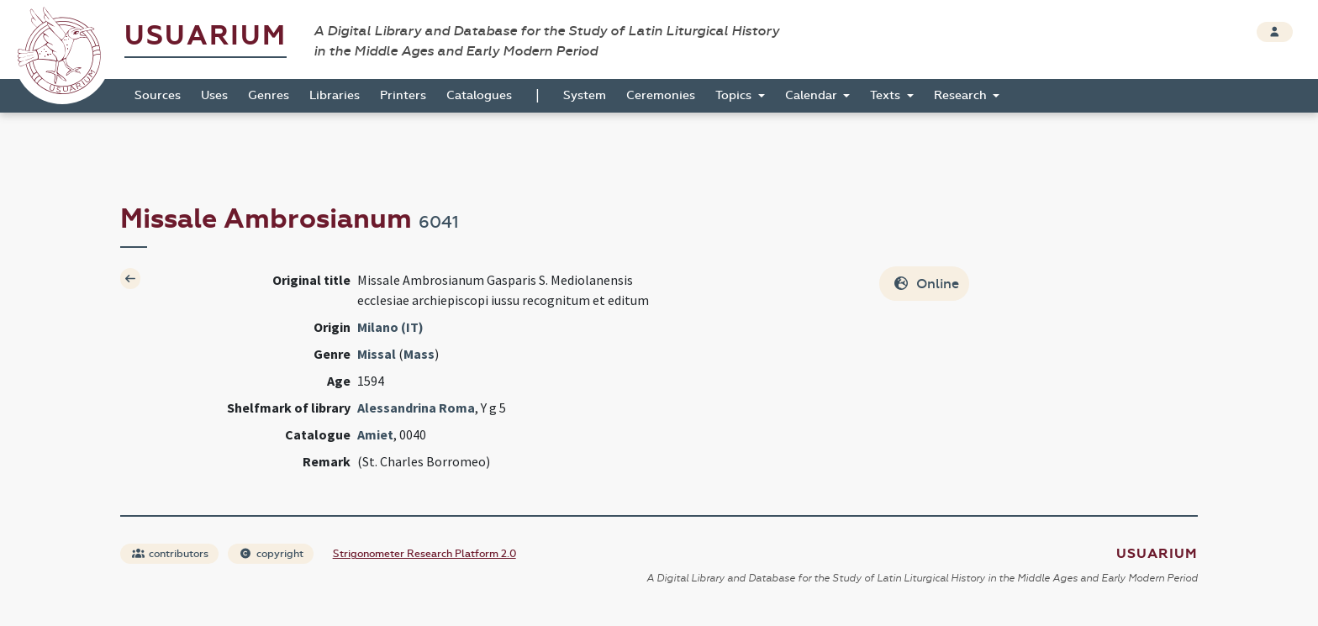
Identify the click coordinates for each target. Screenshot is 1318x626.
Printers (403, 95)
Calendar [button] (813, 95)
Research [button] (962, 95)
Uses (214, 95)
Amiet (375, 434)
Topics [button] (735, 95)
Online (926, 284)
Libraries (334, 95)
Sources (157, 95)
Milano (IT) (390, 326)
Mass (419, 353)
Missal (376, 353)
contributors (170, 554)
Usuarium (205, 35)
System (584, 95)
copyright (271, 554)
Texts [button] (887, 95)
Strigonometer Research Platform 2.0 (424, 554)
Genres (268, 95)
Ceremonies (660, 95)
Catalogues (479, 95)
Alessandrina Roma (416, 407)
